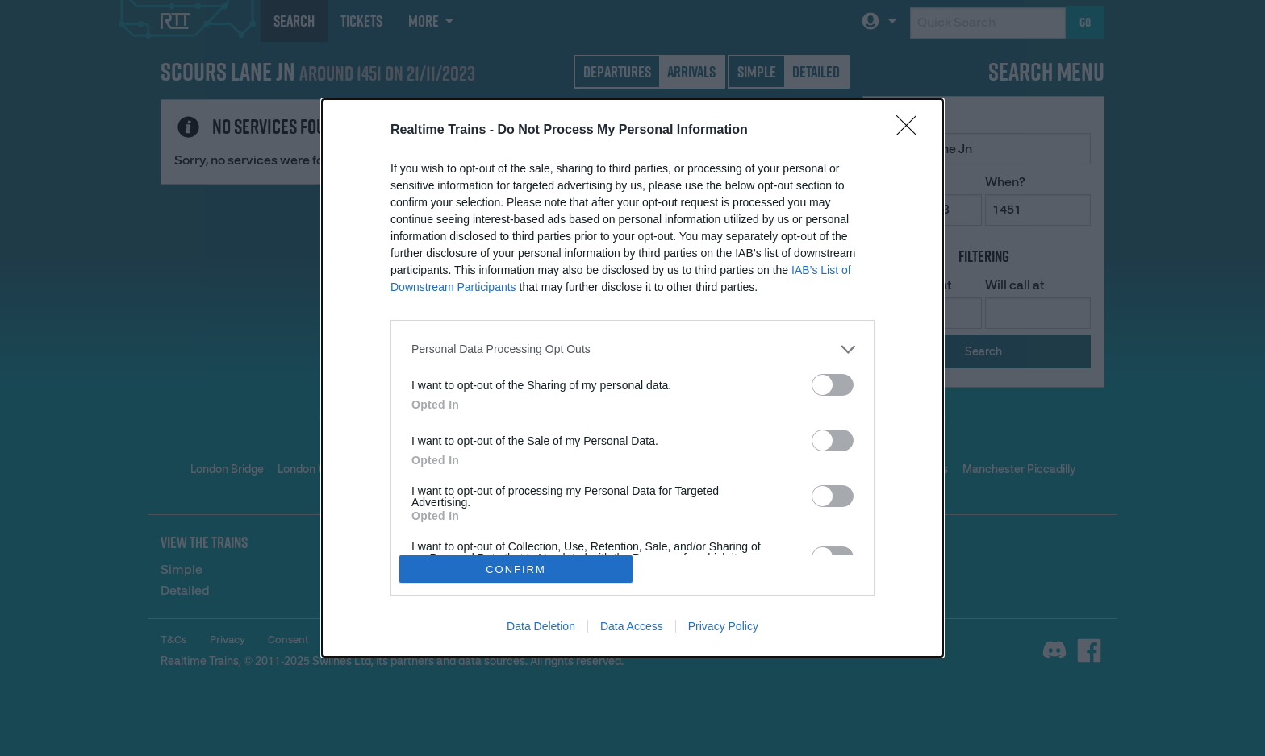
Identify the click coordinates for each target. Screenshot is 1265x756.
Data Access (631, 626)
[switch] (833, 385)
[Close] (911, 130)
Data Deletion (541, 626)
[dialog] (632, 378)
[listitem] (632, 349)
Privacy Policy (723, 626)
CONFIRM (516, 569)
